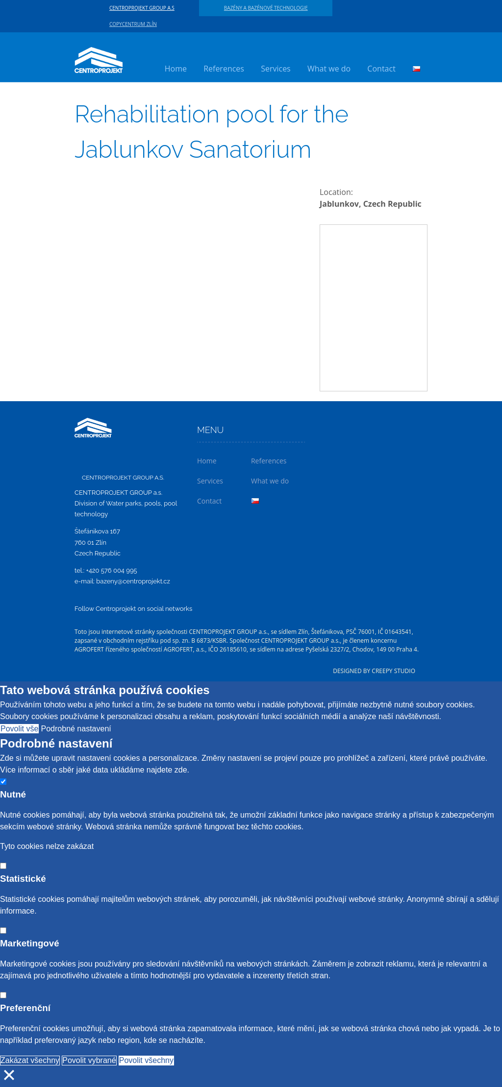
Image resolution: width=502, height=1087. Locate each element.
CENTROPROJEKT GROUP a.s (142, 7)
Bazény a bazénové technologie (266, 7)
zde (181, 770)
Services (276, 68)
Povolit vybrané (89, 1060)
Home (176, 68)
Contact (381, 68)
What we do (329, 68)
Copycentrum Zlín (133, 24)
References (223, 68)
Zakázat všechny (29, 1060)
